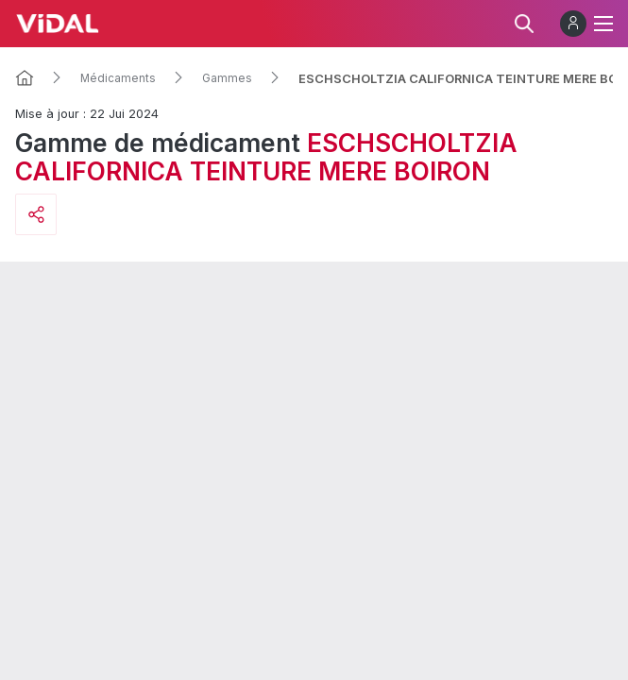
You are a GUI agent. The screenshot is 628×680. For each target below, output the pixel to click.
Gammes (227, 78)
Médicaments (118, 78)
